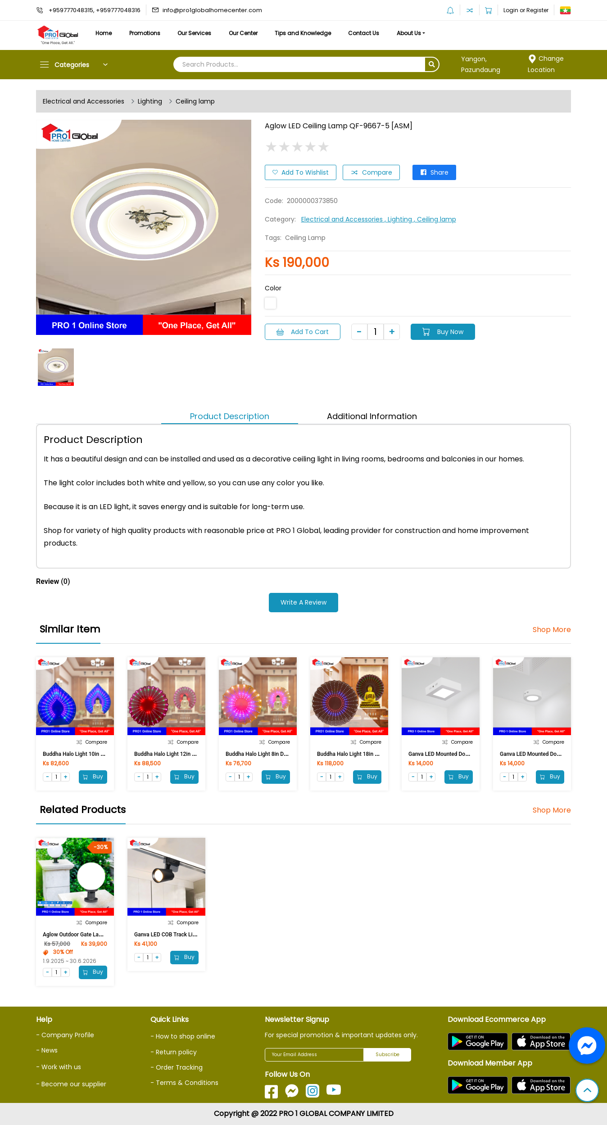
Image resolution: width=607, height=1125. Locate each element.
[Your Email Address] (314, 1055)
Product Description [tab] (229, 416)
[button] (587, 1091)
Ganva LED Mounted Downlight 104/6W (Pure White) (471, 754)
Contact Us (363, 33)
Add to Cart (302, 331)
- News (47, 1050)
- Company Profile (65, 1034)
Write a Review (303, 602)
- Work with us (58, 1066)
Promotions (144, 33)
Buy (93, 776)
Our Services (194, 33)
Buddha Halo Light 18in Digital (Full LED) (366, 754)
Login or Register (525, 10)
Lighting (150, 101)
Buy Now (442, 331)
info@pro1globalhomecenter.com (212, 10)
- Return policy (173, 1052)
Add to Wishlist (300, 172)
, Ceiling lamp (435, 219)
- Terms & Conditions (184, 1082)
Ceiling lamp (195, 101)
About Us (409, 33)
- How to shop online (182, 1036)
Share (434, 172)
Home (103, 33)
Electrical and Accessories (83, 101)
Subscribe (387, 1054)
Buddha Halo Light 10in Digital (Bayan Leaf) (95, 754)
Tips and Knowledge (303, 33)
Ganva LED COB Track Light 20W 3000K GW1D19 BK (197, 934)
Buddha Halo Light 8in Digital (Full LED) (273, 754)
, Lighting (399, 219)
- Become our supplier (71, 1084)
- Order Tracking (176, 1067)
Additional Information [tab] (372, 416)
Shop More (552, 630)
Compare (371, 172)
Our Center (243, 33)
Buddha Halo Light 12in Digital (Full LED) (183, 754)
